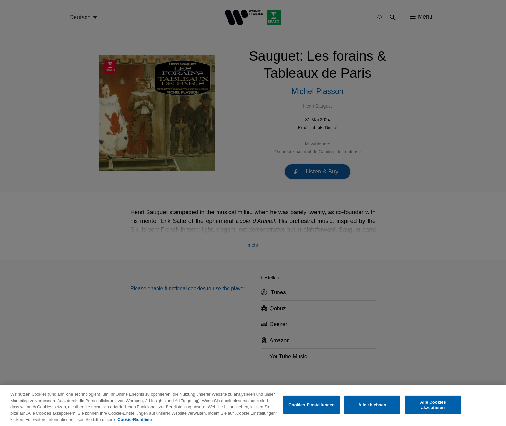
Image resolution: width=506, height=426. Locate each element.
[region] (253, 405)
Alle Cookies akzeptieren (433, 405)
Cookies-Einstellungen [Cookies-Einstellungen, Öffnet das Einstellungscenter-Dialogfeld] (311, 404)
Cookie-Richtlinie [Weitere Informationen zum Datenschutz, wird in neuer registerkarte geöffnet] (134, 419)
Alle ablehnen (372, 404)
